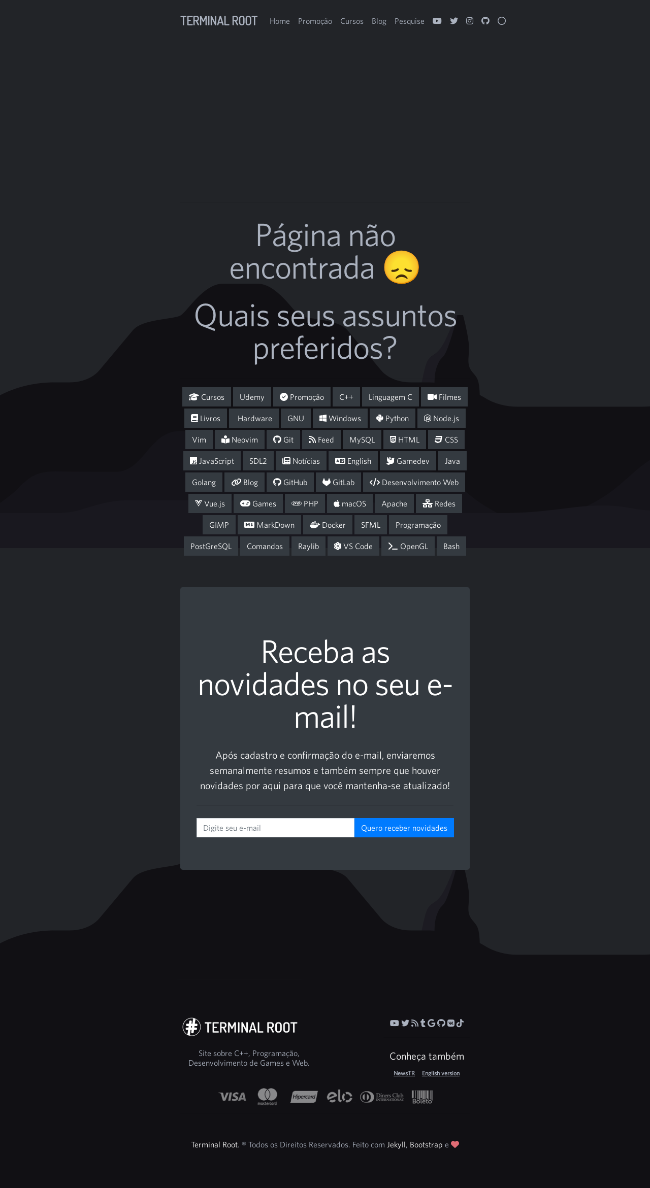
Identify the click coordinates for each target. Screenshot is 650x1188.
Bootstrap (426, 1144)
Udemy (252, 396)
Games (258, 503)
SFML (370, 524)
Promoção (315, 20)
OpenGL (408, 546)
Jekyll (396, 1144)
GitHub (290, 482)
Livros (205, 418)
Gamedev (408, 460)
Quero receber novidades (404, 827)
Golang (204, 482)
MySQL (362, 439)
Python (392, 418)
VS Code (353, 546)
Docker (328, 524)
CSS (446, 439)
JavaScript (212, 460)
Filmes (444, 396)
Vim (199, 439)
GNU (295, 418)
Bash (451, 546)
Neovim (239, 439)
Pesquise (410, 20)
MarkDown (269, 524)
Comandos (265, 546)
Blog (379, 20)
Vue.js (210, 503)
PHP (304, 503)
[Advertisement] (382, 147)
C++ (346, 396)
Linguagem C (390, 396)
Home (280, 20)
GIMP (219, 524)
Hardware (254, 418)
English (353, 460)
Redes (439, 503)
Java (452, 460)
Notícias (301, 460)
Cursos (352, 20)
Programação (418, 524)
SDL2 (258, 460)
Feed (321, 439)
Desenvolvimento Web (414, 482)
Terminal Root (218, 20)
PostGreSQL (211, 546)
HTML (404, 439)
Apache (394, 503)
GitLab (338, 482)
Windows (340, 418)
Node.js (441, 418)
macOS (350, 503)
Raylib (308, 546)
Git (283, 439)
